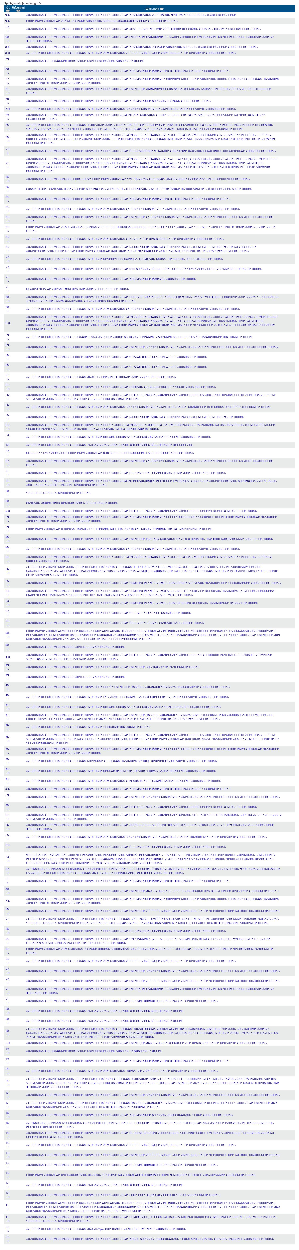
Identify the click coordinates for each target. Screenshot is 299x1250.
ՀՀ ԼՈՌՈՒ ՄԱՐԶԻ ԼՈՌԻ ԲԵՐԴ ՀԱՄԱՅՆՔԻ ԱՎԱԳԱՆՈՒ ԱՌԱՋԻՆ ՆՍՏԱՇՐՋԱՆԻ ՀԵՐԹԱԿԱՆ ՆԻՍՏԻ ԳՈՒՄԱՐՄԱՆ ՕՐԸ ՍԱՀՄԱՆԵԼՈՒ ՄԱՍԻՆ (123, 707)
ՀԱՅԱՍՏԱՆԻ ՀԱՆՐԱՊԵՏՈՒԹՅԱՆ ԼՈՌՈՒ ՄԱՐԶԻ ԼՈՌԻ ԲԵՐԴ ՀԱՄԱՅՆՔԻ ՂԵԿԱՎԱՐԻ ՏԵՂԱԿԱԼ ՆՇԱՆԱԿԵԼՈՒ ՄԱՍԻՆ (108, 613)
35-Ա (8, 837)
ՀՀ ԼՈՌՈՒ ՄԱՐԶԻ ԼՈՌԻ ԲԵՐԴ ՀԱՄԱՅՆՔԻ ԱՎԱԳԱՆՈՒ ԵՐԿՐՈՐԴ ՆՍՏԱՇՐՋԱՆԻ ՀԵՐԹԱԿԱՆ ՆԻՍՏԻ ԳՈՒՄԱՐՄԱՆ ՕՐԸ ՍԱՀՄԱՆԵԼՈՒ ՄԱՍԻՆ (124, 259)
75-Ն (8, 199)
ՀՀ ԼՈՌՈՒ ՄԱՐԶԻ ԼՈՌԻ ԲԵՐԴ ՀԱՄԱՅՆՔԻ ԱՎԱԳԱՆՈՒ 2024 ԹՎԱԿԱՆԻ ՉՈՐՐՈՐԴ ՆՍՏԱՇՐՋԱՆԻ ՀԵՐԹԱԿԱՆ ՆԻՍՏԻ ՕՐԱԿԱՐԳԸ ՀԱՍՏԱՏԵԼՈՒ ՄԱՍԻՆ (131, 53)
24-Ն (8, 951)
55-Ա (8, 583)
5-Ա (7, 511)
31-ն (8, 881)
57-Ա (8, 559)
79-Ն (8, 117)
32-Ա (8, 871)
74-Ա (8, 219)
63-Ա (8, 437)
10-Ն (8, 1229)
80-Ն (7, 101)
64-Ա (8, 427)
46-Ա (8, 727)
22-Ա (8, 971)
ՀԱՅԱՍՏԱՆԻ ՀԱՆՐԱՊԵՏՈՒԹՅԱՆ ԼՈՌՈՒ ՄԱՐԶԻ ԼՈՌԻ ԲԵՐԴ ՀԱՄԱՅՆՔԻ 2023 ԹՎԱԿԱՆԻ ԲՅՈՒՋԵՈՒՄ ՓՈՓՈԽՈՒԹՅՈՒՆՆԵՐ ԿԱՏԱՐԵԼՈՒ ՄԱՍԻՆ (128, 199)
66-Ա (8, 397)
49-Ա (8, 677)
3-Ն (7, 789)
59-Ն (8, 519)
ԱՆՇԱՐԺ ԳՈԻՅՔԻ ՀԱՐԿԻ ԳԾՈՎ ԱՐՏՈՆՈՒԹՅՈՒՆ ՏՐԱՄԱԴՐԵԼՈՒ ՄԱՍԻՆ (77, 289)
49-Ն (8, 667)
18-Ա (8, 1071)
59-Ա (8, 529)
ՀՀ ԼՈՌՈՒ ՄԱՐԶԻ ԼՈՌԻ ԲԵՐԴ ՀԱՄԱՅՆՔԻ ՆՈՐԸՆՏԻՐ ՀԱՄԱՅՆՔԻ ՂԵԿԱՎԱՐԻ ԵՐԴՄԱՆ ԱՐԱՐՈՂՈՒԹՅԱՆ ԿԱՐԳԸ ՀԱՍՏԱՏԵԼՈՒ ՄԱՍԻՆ (121, 761)
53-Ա (8, 603)
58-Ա (7, 539)
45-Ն (8, 751)
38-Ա (7, 807)
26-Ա (8, 931)
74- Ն (8, 229)
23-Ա (8, 961)
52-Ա (8, 613)
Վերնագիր (154, 8)
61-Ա (8, 473)
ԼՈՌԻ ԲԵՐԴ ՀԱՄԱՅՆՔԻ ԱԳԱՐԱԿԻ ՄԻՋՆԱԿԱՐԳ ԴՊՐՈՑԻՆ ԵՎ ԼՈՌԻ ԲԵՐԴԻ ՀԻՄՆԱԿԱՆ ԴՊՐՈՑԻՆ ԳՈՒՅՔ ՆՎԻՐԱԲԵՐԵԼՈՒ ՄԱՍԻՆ (119, 529)
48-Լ (7, 687)
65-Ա (8, 417)
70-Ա (8, 299)
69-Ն (8, 337)
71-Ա (7, 289)
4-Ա (7, 657)
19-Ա (8, 1051)
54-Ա (8, 593)
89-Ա (7, 61)
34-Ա (8, 847)
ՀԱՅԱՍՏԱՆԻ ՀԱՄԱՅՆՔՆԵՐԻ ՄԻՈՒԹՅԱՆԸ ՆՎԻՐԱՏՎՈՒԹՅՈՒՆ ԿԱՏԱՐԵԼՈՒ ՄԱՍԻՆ (85, 61)
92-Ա (8, 29)
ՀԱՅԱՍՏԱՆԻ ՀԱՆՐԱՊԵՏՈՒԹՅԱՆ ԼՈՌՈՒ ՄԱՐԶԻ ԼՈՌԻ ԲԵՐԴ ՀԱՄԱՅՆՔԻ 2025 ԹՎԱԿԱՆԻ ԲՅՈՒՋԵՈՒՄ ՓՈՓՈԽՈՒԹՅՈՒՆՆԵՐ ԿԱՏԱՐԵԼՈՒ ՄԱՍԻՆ (128, 789)
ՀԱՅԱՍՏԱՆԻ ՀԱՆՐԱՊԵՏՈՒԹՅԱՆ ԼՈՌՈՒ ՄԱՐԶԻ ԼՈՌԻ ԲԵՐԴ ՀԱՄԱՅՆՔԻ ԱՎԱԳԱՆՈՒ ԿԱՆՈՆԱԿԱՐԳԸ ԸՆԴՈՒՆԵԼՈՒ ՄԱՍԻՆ (112, 667)
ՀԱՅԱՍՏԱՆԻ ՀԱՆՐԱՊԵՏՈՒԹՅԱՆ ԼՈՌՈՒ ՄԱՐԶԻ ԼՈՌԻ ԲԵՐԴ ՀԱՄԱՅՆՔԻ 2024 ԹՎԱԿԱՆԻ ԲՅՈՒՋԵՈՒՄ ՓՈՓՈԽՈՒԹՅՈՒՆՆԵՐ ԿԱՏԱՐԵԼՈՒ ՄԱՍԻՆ (128, 71)
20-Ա (8, 1011)
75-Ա (8, 209)
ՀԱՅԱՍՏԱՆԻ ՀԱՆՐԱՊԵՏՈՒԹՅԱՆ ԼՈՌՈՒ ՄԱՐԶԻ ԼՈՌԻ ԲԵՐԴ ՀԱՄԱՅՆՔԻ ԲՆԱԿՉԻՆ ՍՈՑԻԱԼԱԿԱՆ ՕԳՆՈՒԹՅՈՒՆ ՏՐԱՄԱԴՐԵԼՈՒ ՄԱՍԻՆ (122, 1001)
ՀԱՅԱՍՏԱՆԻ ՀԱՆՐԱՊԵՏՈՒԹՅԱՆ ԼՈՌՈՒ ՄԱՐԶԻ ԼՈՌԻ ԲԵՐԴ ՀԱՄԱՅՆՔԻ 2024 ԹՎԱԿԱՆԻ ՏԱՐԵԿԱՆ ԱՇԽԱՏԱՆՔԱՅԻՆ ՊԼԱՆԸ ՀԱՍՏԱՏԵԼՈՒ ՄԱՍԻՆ (129, 1115)
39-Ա (8, 797)
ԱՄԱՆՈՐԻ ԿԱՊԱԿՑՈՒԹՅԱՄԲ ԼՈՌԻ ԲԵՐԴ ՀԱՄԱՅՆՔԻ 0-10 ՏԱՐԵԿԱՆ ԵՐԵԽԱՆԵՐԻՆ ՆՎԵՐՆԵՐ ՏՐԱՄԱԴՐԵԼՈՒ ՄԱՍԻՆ (110, 453)
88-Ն (7, 71)
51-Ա (8, 623)
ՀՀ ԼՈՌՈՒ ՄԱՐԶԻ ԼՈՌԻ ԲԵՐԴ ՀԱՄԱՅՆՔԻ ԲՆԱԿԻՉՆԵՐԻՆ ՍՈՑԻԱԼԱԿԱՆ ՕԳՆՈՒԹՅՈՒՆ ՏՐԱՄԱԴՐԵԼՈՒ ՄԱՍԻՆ (104, 1011)
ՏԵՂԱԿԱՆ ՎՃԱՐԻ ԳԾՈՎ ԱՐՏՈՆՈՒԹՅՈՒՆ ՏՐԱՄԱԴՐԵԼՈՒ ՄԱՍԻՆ (72, 503)
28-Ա (8, 911)
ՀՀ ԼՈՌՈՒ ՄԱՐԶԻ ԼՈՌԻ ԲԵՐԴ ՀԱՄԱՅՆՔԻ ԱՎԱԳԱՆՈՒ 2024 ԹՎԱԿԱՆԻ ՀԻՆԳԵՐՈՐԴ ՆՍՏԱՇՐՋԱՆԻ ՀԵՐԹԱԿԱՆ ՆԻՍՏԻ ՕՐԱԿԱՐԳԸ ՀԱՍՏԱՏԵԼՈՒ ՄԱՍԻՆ (133, 209)
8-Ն (7, 47)
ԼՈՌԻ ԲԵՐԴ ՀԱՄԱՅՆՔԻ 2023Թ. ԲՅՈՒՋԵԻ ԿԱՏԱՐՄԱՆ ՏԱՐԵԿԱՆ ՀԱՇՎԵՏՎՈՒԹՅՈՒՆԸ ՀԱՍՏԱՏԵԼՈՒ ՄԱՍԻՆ (102, 21)
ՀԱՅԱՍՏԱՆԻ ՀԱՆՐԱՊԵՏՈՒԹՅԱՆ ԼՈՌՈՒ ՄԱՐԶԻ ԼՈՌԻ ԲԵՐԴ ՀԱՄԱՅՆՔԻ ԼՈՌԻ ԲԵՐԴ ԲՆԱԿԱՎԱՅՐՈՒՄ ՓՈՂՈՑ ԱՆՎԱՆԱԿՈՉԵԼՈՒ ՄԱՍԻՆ (122, 1195)
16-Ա (8, 1115)
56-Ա (8, 571)
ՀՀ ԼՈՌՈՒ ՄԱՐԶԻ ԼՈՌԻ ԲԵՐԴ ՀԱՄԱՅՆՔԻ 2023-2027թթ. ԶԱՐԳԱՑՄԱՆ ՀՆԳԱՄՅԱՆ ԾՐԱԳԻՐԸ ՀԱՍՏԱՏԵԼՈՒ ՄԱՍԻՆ (106, 1229)
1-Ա (8, 1043)
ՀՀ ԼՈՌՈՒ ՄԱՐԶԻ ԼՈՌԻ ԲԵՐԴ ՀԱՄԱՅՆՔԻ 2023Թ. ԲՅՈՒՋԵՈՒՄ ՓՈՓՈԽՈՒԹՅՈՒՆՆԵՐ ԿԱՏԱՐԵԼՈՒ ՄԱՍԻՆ (101, 377)
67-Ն (8, 377)
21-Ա (7, 991)
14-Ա (8, 1155)
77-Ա (8, 165)
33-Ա (8, 859)
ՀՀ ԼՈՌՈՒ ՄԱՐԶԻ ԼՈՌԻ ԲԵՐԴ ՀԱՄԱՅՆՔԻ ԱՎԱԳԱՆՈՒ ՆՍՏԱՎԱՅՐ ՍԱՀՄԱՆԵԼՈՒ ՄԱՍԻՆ (88, 727)
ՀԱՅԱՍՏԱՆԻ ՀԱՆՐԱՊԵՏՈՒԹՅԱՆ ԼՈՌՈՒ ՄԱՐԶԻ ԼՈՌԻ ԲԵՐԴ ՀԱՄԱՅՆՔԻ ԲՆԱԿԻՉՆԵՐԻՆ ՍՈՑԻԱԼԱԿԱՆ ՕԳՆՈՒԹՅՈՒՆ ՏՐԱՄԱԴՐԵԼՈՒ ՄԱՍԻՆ (126, 473)
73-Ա (8, 239)
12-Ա (7, 1185)
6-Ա (7, 323)
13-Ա (8, 1165)
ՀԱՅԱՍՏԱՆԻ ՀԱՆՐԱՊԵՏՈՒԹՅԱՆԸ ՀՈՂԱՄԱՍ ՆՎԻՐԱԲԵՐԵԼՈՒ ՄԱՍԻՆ (75, 647)
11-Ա (7, 1207)
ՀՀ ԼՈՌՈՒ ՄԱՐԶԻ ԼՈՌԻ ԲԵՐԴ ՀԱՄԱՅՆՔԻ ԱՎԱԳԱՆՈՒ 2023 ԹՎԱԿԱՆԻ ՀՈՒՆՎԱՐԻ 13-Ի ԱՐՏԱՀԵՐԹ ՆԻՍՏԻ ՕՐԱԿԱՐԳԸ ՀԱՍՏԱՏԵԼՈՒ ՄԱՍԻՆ (125, 239)
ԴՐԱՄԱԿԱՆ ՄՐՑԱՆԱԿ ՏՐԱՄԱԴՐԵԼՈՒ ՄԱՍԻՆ (58, 493)
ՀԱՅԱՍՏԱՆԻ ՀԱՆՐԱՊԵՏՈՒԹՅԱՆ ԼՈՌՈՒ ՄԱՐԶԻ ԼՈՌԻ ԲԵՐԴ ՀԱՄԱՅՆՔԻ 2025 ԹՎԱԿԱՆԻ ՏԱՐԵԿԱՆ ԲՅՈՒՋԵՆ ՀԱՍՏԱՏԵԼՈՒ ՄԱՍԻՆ (118, 101)
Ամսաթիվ (18, 9)
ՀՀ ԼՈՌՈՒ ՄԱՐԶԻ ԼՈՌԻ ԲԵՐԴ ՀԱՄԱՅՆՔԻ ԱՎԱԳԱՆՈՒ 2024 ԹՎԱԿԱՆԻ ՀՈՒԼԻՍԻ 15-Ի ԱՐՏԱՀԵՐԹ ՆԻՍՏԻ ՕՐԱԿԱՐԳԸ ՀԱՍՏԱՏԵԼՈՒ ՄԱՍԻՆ (123, 781)
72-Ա (8, 259)
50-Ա (7, 635)
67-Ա (8, 387)
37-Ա (8, 817)
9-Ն (7, 15)
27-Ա (8, 921)
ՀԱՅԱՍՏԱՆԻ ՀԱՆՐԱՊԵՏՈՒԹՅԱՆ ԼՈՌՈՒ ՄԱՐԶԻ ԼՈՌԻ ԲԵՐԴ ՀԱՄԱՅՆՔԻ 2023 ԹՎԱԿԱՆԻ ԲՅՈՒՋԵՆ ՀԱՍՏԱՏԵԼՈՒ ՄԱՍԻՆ (111, 279)
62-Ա (8, 453)
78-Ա (8, 127)
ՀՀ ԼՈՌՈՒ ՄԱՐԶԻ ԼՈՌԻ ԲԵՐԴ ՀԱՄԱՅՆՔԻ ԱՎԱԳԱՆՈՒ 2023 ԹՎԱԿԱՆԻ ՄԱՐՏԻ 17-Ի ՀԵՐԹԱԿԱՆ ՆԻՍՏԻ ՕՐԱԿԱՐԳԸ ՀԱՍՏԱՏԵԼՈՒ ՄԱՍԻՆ (122, 1071)
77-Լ (8, 151)
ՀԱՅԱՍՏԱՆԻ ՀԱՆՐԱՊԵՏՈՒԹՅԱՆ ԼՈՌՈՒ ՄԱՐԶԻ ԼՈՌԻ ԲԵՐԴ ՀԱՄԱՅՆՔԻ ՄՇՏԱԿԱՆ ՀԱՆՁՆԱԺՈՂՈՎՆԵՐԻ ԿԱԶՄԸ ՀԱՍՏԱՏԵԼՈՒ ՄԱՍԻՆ (121, 387)
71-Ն (7, 279)
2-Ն (7, 901)
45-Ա (8, 761)
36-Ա (8, 827)
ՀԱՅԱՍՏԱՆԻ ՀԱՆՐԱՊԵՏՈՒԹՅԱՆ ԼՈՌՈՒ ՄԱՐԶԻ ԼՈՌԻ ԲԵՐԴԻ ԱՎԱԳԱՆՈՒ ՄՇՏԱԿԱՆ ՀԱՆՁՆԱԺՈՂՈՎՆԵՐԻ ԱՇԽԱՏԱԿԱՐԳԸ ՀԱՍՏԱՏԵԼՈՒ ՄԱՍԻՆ (128, 687)
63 (7, 445)
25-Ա (8, 941)
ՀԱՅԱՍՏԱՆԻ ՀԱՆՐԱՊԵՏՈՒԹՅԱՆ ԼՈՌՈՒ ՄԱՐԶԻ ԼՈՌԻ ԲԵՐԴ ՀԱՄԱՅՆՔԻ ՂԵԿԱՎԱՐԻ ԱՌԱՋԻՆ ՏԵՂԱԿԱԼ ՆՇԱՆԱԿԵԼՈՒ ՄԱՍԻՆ (115, 623)
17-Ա (7, 1095)
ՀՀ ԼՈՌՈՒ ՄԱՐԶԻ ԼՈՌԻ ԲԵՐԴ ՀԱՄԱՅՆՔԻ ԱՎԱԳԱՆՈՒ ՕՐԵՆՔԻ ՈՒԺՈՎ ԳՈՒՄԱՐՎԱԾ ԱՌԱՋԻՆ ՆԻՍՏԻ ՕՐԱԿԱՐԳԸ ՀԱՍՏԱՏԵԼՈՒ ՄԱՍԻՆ (121, 771)
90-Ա (7, 39)
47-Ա (8, 707)
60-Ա (7, 493)
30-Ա (7, 891)
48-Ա (7, 697)
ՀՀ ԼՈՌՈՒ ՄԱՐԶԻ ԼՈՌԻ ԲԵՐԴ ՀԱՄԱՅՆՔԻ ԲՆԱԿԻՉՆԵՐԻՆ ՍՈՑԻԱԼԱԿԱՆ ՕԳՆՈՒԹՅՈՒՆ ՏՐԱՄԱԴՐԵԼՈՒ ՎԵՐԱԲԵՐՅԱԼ (109, 445)
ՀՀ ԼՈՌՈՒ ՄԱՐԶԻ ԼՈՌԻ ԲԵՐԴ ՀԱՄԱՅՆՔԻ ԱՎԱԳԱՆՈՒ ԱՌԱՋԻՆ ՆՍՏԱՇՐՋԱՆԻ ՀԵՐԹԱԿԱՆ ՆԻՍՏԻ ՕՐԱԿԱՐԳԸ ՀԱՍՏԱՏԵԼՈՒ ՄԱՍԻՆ (118, 437)
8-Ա (7, 53)
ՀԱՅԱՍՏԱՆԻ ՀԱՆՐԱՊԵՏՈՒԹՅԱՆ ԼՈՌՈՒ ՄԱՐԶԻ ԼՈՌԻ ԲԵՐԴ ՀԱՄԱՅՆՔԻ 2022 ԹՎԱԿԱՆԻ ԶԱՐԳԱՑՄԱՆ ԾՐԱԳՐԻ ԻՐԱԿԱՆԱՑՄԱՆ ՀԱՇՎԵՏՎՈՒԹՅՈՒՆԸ (131, 15)
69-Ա (8, 347)
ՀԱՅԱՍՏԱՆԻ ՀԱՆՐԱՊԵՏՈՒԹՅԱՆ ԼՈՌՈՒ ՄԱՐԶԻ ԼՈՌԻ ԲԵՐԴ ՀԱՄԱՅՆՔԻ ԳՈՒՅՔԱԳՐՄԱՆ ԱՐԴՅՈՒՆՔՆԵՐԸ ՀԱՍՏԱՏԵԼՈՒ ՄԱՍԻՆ (116, 357)
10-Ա (8, 1239)
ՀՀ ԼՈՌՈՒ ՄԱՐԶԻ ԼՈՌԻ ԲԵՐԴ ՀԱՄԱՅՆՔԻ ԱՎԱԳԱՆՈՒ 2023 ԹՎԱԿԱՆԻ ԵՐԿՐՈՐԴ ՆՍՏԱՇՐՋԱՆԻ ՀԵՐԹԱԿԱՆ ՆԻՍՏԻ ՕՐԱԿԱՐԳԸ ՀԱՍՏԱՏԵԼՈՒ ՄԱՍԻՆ (131, 109)
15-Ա (8, 1135)
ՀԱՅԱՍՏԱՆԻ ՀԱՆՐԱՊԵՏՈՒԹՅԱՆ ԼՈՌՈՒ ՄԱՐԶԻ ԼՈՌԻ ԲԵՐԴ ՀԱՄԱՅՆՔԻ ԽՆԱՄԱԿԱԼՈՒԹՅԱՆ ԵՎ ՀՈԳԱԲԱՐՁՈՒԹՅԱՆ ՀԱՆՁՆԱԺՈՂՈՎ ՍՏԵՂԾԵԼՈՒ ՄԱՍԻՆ (135, 417)
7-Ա (7, 109)
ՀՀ (8, 9)
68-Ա (7, 357)
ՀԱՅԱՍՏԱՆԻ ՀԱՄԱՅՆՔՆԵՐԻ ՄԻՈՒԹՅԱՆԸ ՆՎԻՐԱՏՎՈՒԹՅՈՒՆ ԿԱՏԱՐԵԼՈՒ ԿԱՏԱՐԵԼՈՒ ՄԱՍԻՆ (94, 1051)
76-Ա (8, 179)
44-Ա (8, 771)
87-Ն (8, 81)
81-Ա (8, 91)
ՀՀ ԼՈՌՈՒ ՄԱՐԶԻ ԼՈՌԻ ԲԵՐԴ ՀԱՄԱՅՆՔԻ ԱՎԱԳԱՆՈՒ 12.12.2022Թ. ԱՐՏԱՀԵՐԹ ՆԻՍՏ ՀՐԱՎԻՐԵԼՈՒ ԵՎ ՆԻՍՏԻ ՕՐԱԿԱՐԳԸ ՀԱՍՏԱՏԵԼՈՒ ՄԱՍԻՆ (127, 697)
